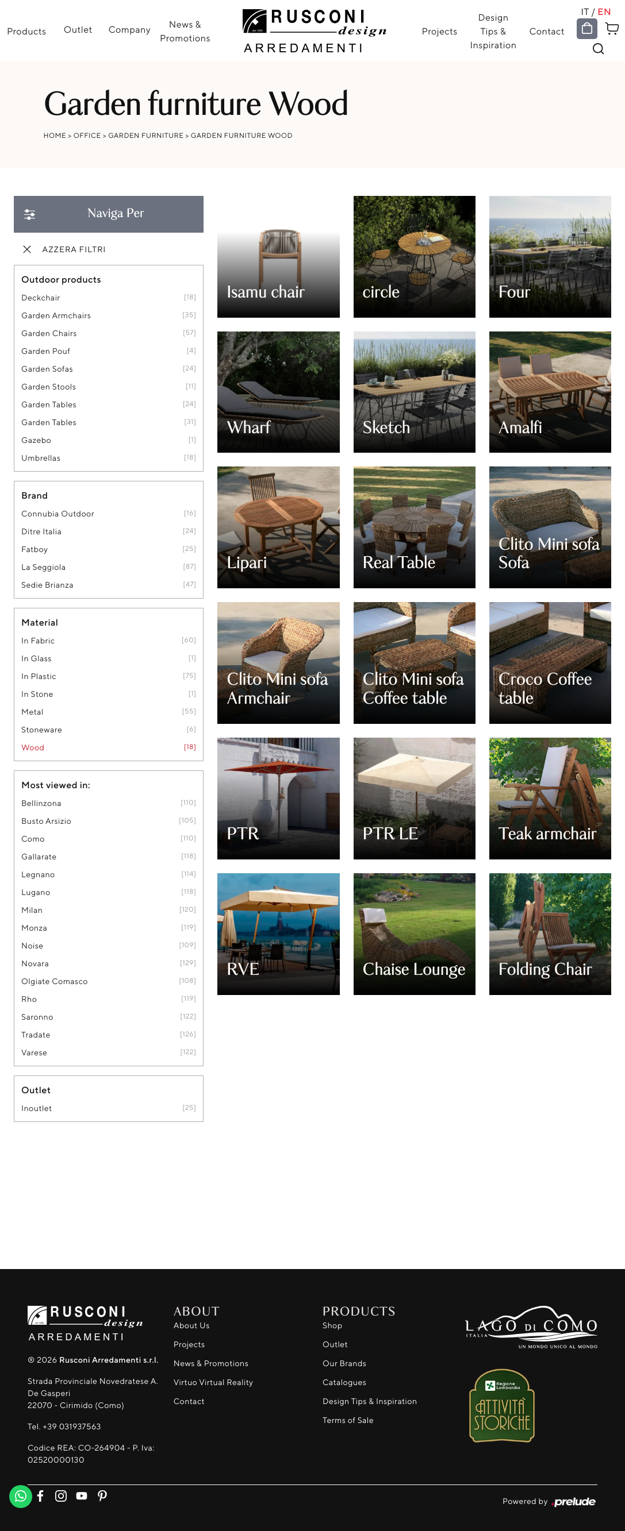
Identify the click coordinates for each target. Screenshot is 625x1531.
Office (87, 135)
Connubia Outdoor (57, 514)
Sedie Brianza (47, 585)
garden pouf (45, 351)
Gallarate (39, 857)
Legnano (38, 875)
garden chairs (49, 333)
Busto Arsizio (46, 821)
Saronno (37, 1017)
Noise (32, 946)
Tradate (36, 1035)
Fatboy (34, 549)
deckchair (40, 298)
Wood (32, 748)
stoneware (41, 730)
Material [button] (39, 622)
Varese (34, 1053)
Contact (547, 31)
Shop (333, 1326)
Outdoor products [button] (61, 279)
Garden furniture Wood (242, 135)
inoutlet (36, 1108)
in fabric (38, 641)
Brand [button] (34, 495)
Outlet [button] (36, 1090)
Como (33, 839)
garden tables (48, 405)
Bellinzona (41, 803)
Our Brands (344, 1363)
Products (26, 31)
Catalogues (344, 1382)
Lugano (36, 892)
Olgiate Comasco (54, 981)
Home (55, 135)
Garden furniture (145, 135)
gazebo (36, 440)
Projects (440, 31)
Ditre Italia (41, 532)
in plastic (38, 676)
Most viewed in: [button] (55, 784)
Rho (29, 999)
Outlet (77, 29)
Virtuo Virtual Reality (214, 1382)
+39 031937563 (72, 1427)
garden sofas (47, 369)
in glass (36, 659)
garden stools (48, 387)
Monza (34, 928)
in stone (37, 694)
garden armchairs (56, 316)
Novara (35, 964)
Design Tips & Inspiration (493, 31)
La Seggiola (43, 567)
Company (129, 29)
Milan (32, 910)
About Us (192, 1326)
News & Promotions (185, 31)
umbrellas (40, 458)
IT (586, 11)
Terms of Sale (348, 1420)
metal (32, 712)
